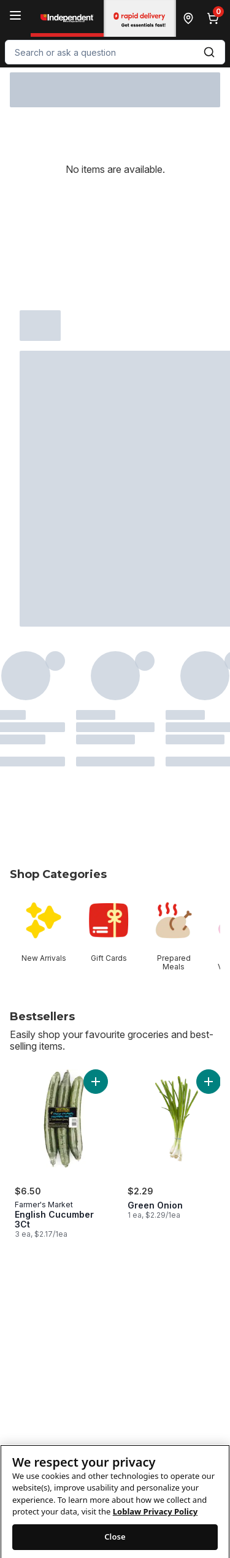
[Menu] (15, 15)
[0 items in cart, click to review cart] (215, 18)
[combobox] (115, 52)
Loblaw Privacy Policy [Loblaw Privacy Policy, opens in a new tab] (155, 1520)
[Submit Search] (209, 52)
